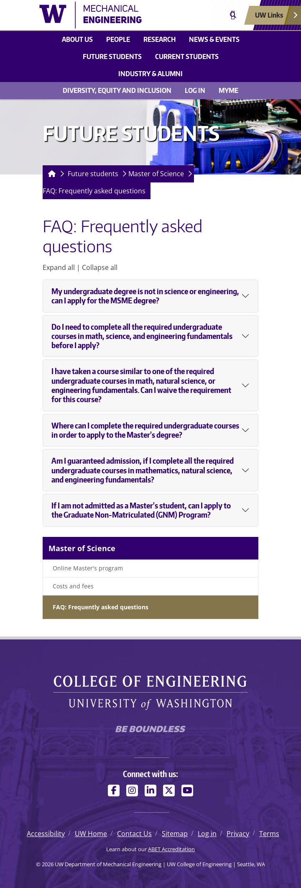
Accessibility (46, 833)
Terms (269, 833)
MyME (228, 90)
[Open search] (233, 15)
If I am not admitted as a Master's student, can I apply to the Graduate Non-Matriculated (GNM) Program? (141, 510)
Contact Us (134, 833)
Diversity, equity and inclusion (117, 90)
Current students (187, 56)
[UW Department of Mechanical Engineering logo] (103, 15)
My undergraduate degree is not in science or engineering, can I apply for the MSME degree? (145, 296)
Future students (112, 56)
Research (159, 39)
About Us (77, 39)
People (118, 39)
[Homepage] (50, 173)
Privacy (238, 833)
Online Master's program (88, 568)
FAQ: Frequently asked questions (94, 190)
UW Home (91, 833)
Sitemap (175, 833)
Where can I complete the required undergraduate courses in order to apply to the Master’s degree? (145, 430)
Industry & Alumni (150, 73)
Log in (195, 90)
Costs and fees (73, 586)
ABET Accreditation (171, 849)
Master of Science (156, 173)
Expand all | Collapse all (80, 267)
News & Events (214, 39)
